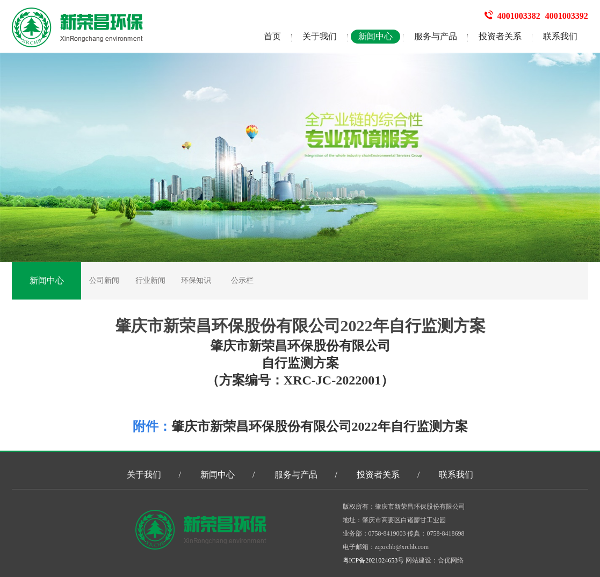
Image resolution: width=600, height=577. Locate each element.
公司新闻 (104, 280)
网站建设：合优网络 (435, 560)
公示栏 (242, 280)
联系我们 (560, 36)
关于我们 (319, 36)
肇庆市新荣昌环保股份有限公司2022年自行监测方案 (319, 426)
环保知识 (196, 280)
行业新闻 (150, 280)
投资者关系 (500, 36)
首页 (272, 36)
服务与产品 (435, 36)
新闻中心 (375, 36)
